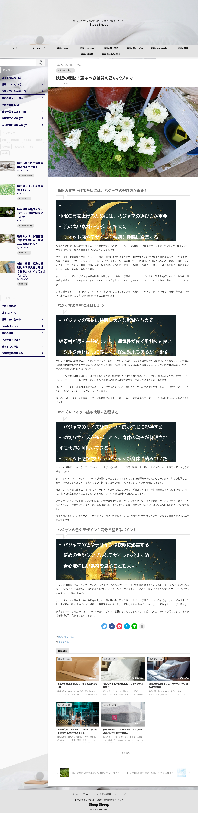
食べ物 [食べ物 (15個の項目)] (5, 153)
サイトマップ (39, 48)
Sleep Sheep (99, 24)
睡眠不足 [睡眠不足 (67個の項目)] (27, 140)
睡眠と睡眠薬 (87, 54)
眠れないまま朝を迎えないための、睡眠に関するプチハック (99, 799)
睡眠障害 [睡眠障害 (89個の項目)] (6, 146)
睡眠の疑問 (183, 48)
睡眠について (63, 48)
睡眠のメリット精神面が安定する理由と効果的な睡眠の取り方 (31, 233)
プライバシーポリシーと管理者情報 (96, 793)
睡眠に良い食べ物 (159, 48)
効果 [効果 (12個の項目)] (4, 140)
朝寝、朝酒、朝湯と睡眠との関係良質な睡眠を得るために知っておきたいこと (31, 258)
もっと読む (124, 751)
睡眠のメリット (87, 48)
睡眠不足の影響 (111, 48)
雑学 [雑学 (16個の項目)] (31, 146)
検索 (40, 62)
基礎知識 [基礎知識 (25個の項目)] (15, 140)
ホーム (15, 48)
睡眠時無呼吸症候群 (111, 54)
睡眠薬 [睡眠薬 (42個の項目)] (39, 140)
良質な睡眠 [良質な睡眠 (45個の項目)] (20, 146)
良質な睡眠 (64, 641)
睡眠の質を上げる (135, 48)
